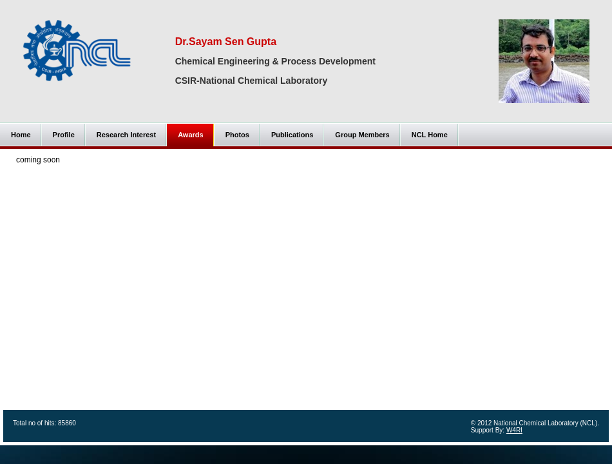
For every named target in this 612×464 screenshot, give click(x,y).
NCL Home (430, 135)
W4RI (514, 430)
